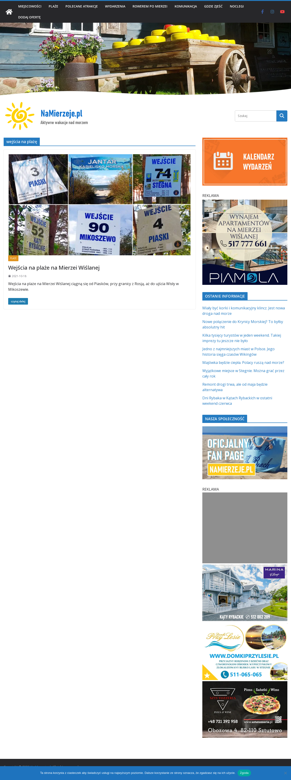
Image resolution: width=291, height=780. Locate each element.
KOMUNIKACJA (186, 6)
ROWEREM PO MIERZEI (150, 6)
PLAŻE (53, 6)
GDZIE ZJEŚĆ (213, 6)
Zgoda (244, 773)
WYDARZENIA (115, 6)
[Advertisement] (244, 527)
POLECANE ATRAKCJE (81, 6)
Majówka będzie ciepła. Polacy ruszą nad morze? (243, 362)
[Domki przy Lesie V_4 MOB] (244, 626)
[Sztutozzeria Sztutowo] (244, 683)
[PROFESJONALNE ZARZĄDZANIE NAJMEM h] (244, 202)
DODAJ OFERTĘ (29, 17)
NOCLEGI (237, 6)
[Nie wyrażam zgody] (285, 773)
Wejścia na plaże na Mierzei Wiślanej (54, 267)
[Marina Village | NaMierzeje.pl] (244, 567)
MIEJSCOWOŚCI (29, 6)
